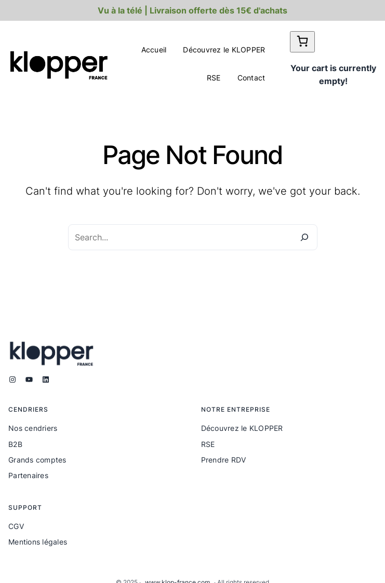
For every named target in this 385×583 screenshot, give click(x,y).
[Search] (304, 237)
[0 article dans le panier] (302, 41)
